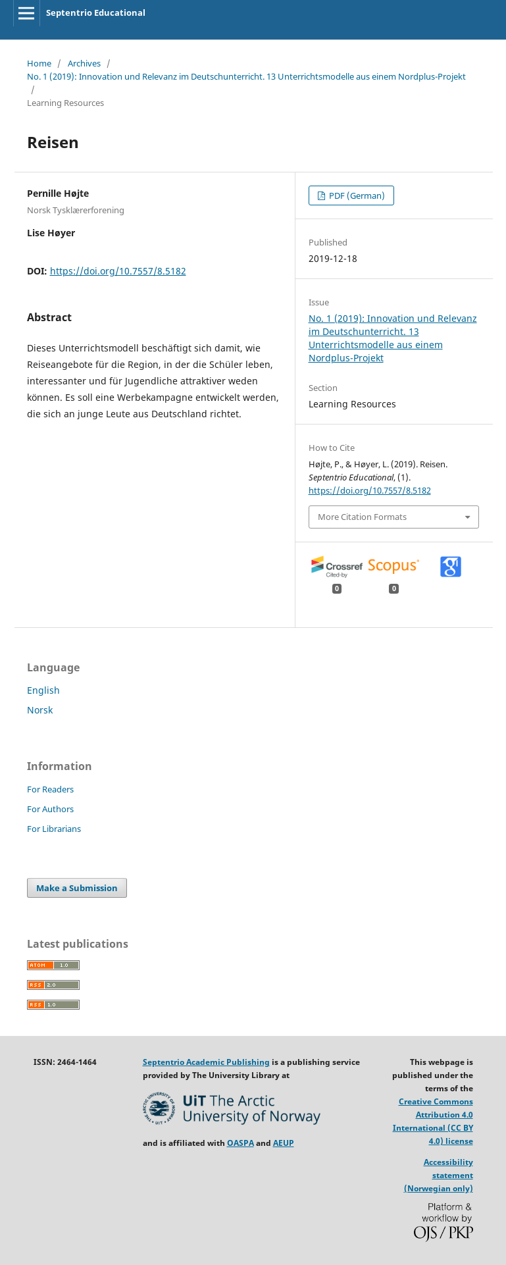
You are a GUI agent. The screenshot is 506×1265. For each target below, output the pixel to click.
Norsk (40, 710)
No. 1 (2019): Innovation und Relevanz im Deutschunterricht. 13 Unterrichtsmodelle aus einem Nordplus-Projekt (246, 76)
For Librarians (54, 829)
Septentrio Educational (95, 12)
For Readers (50, 789)
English (43, 690)
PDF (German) (356, 195)
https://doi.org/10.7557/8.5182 (118, 271)
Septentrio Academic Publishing (206, 1062)
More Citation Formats (362, 517)
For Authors (50, 809)
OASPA (240, 1143)
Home (39, 63)
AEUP (283, 1143)
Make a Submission (77, 888)
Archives (84, 63)
